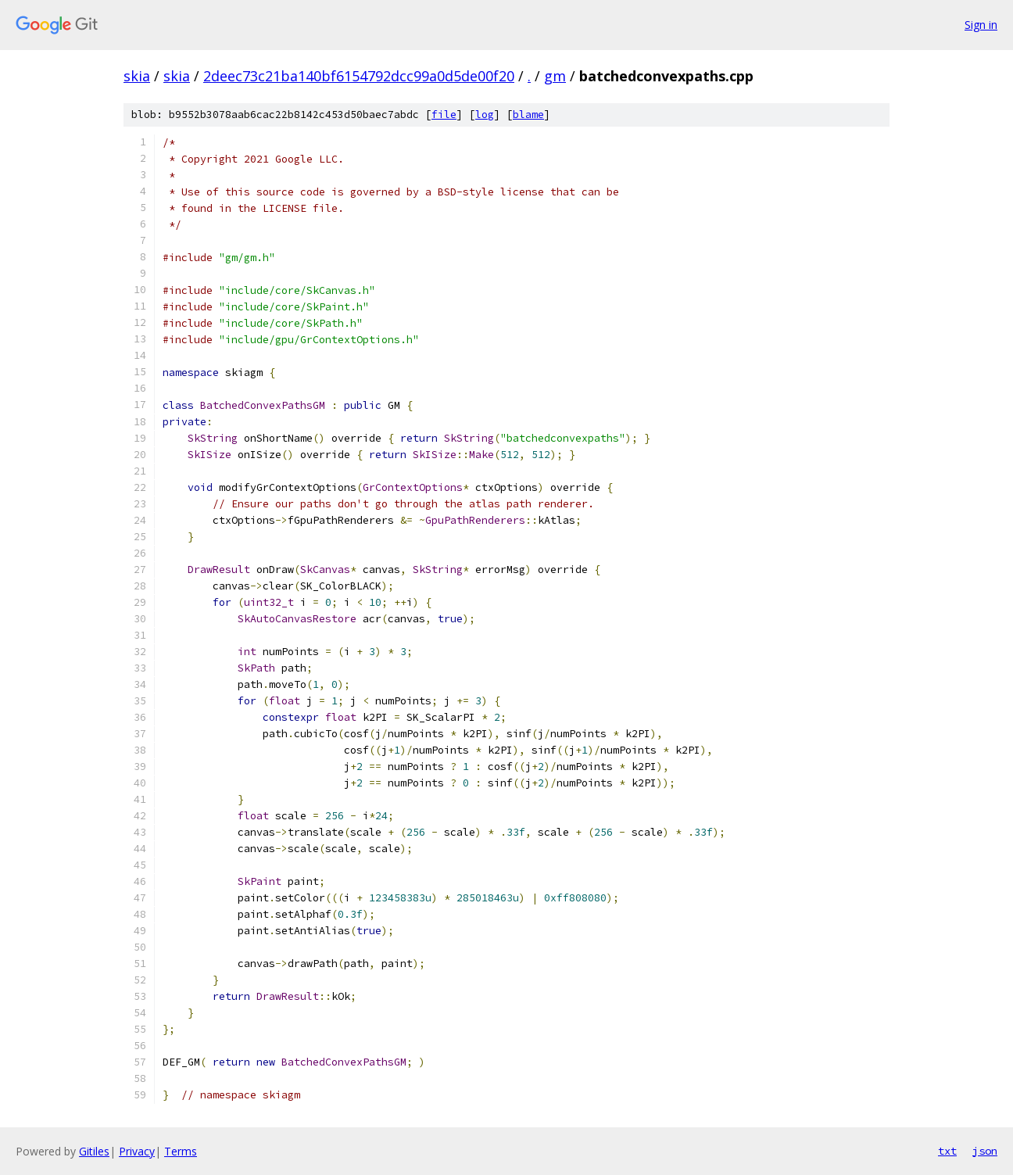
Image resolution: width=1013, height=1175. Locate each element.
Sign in (981, 24)
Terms (180, 1151)
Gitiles (94, 1151)
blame (528, 114)
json (984, 1151)
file (443, 114)
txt (947, 1151)
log (484, 114)
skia (136, 75)
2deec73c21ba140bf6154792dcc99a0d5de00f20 (358, 75)
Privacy (137, 1151)
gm (555, 75)
